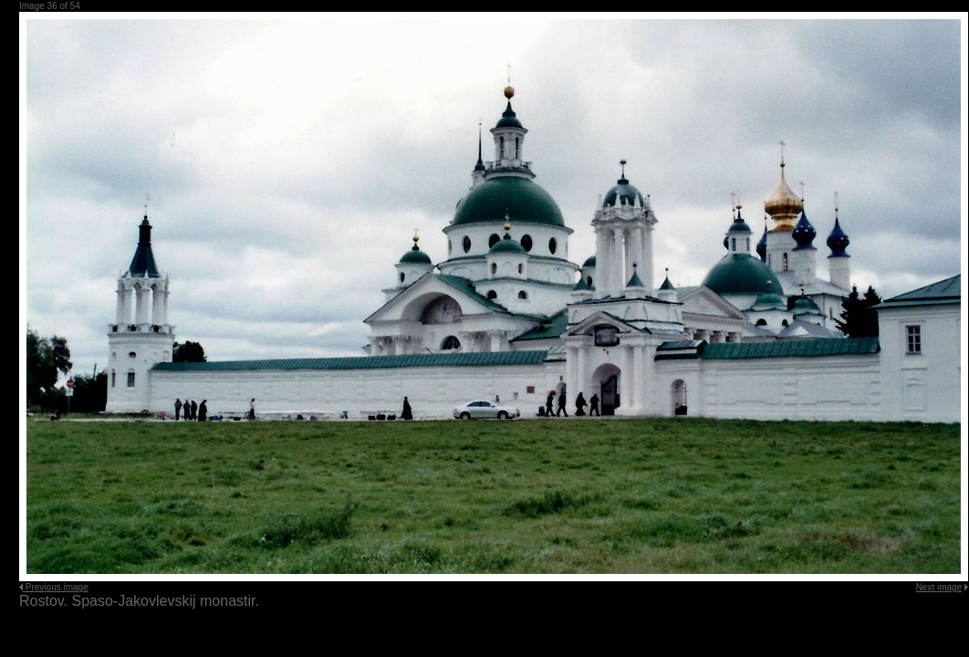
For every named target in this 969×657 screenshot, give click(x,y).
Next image (939, 587)
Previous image (57, 587)
